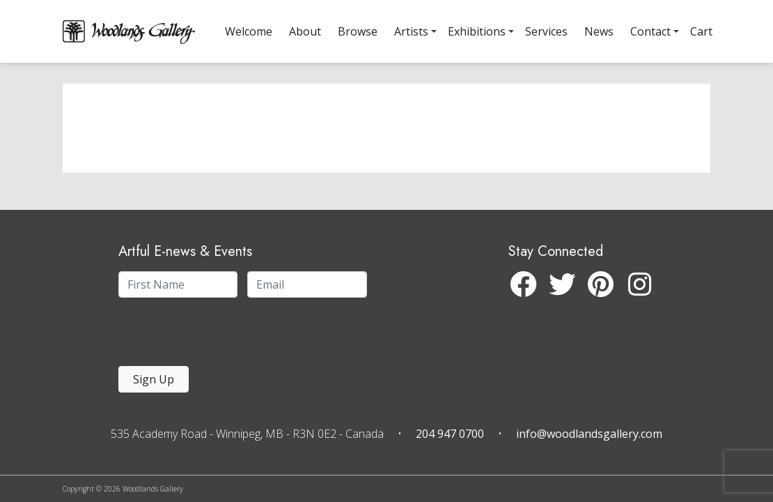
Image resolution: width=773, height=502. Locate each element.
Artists (411, 31)
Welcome (248, 31)
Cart (701, 31)
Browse (357, 31)
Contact (650, 31)
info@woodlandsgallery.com (589, 433)
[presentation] (204, 336)
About (305, 31)
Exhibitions (477, 31)
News (599, 31)
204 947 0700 (450, 433)
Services (546, 31)
